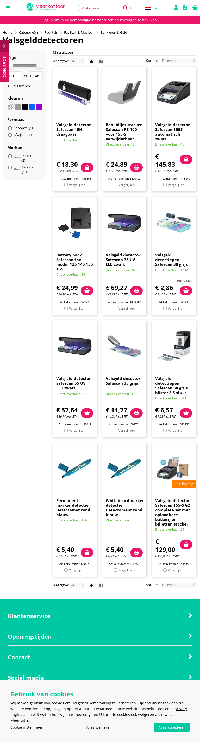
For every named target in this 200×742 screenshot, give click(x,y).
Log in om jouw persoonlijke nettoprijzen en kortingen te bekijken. (100, 19)
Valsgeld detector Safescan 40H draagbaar (73, 129)
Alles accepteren (171, 727)
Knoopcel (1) (23, 127)
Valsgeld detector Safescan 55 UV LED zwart (73, 383)
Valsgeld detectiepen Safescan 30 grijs (171, 259)
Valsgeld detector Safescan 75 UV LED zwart (123, 259)
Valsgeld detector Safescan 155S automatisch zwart (172, 131)
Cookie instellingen (26, 727)
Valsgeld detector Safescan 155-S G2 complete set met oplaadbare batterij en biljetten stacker (172, 512)
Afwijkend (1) (23, 134)
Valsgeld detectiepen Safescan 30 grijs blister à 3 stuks (171, 385)
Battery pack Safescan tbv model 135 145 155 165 (74, 262)
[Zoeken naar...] (125, 8)
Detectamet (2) (27, 158)
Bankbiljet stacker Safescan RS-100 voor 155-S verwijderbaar (124, 131)
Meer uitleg (20, 720)
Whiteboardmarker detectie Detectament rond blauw (125, 507)
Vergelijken (77, 185)
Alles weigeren (99, 727)
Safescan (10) (24, 169)
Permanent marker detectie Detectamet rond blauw (73, 507)
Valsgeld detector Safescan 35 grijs (123, 381)
